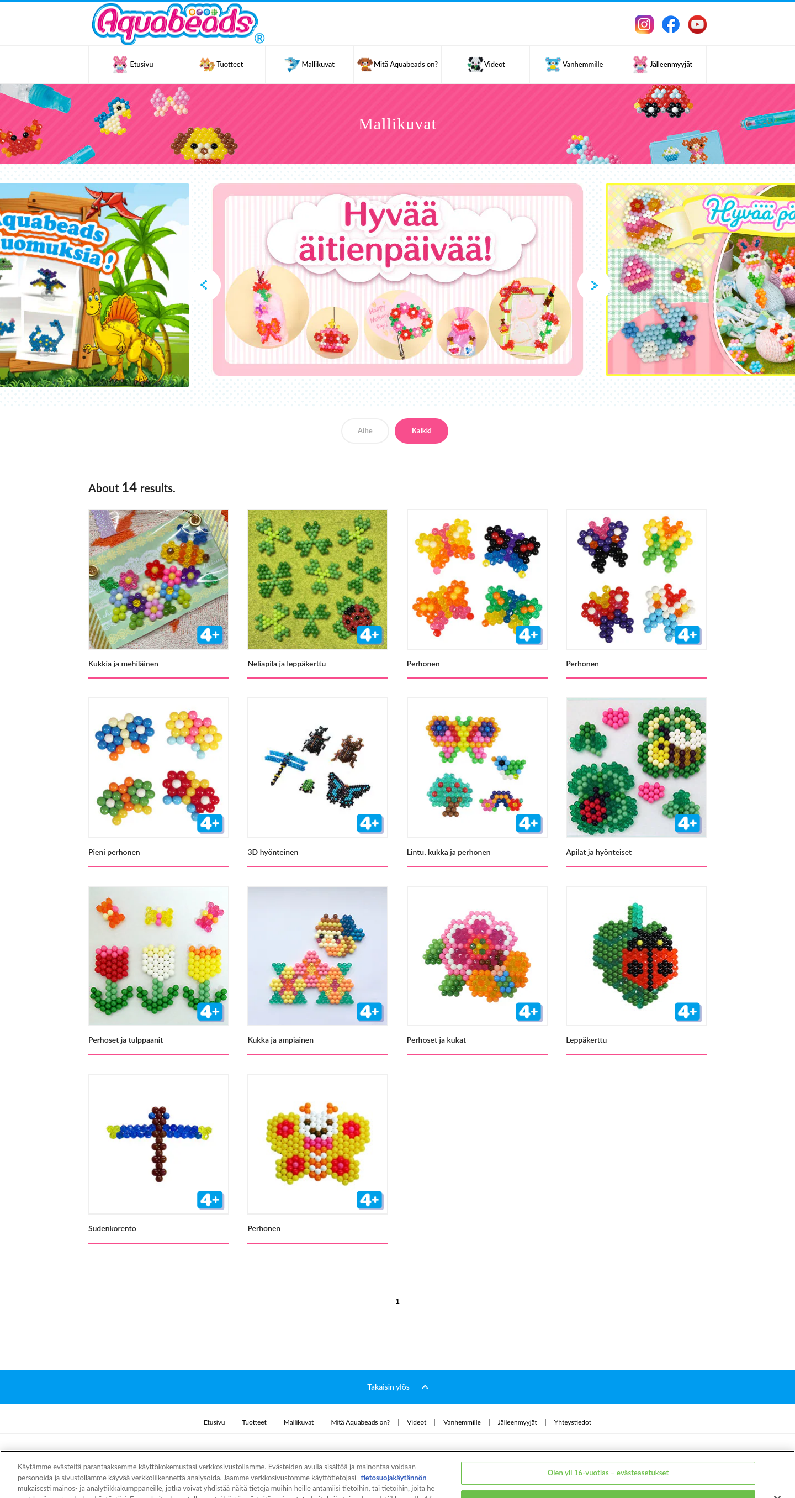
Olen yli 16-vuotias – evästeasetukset (608, 1434)
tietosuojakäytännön (393, 1438)
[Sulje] (777, 1461)
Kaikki (422, 430)
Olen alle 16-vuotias (608, 1462)
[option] (397, 279)
